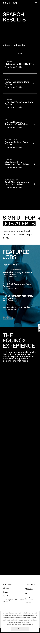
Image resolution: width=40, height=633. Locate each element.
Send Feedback (8, 584)
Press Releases (8, 596)
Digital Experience (29, 598)
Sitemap (28, 603)
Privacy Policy (30, 584)
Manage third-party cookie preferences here (20, 624)
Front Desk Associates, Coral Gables (17, 285)
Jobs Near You (10, 265)
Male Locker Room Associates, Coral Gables (18, 297)
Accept (20, 629)
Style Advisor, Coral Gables (16, 307)
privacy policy (25, 622)
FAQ (26, 593)
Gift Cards (6, 588)
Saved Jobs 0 (8, 317)
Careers (5, 592)
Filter (20, 53)
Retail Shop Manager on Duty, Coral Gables (17, 274)
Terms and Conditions (29, 588)
